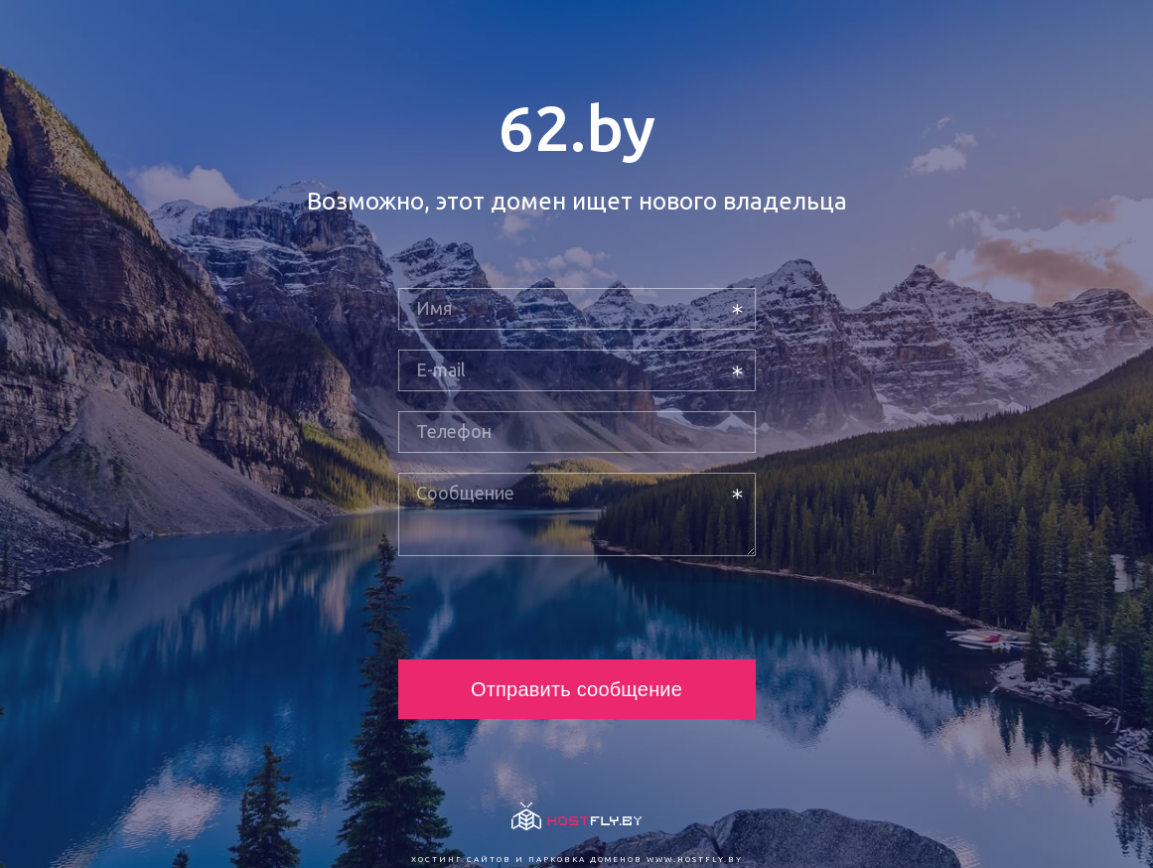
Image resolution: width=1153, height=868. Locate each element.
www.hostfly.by (695, 859)
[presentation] (549, 608)
